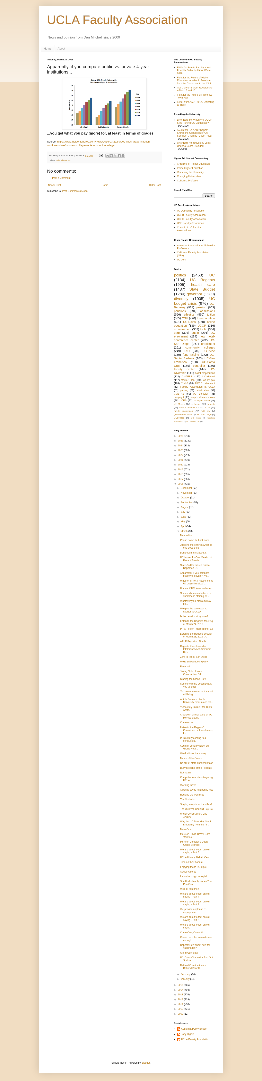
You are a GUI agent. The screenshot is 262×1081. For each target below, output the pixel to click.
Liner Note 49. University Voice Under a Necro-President (194, 144)
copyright (179, 397)
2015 (181, 985)
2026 (181, 436)
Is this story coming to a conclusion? (193, 739)
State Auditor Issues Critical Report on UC (195, 566)
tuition (211, 314)
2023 (181, 450)
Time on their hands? (191, 862)
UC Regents (202, 280)
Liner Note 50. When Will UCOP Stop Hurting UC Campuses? (194, 121)
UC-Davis (189, 322)
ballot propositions (205, 373)
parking (184, 390)
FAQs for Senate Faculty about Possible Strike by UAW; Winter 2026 (194, 70)
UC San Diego (204, 414)
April (183, 526)
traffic (203, 329)
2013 (181, 994)
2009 (181, 1013)
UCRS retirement (205, 383)
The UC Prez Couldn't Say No (196, 809)
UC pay (205, 411)
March (184, 531)
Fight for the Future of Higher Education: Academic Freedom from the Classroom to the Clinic (194, 80)
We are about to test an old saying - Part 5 (195, 851)
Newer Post (54, 185)
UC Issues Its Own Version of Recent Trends (196, 559)
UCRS (183, 400)
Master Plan (188, 380)
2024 (181, 445)
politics (180, 275)
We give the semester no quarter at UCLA (193, 610)
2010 (181, 1008)
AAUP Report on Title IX (193, 641)
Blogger (145, 1062)
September (187, 502)
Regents (211, 404)
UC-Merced (208, 376)
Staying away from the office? (196, 804)
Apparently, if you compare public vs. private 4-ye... (194, 574)
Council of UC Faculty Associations (189, 229)
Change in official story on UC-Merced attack (196, 716)
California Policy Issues (194, 1028)
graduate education (183, 414)
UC (212, 275)
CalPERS (187, 376)
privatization (202, 390)
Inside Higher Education (190, 168)
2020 (181, 464)
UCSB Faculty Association (191, 215)
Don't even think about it (193, 552)
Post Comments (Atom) (75, 191)
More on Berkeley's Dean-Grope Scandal (194, 843)
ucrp (177, 332)
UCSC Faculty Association (191, 219)
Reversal (185, 666)
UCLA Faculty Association (117, 20)
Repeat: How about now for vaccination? (195, 946)
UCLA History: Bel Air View (194, 857)
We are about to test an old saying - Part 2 (195, 918)
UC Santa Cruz (193, 421)
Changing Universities (189, 176)
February (186, 974)
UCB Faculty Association (190, 223)
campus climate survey (202, 397)
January (185, 979)
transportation (206, 318)
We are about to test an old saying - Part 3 (195, 903)
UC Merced (179, 404)
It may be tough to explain (194, 876)
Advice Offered (188, 871)
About (61, 48)
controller (199, 365)
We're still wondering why (194, 661)
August (185, 507)
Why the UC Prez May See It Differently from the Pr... (195, 823)
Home (47, 48)
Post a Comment (61, 178)
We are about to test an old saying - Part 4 (195, 895)
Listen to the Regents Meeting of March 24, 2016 (196, 622)
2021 (181, 459)
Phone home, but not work (194, 540)
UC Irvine (196, 418)
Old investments (189, 952)
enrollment (208, 343)
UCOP (202, 325)
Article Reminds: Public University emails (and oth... (196, 701)
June (184, 516)
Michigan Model (202, 400)
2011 (181, 1004)
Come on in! (186, 722)
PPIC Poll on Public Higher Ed (196, 628)
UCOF (207, 407)
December (187, 488)
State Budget (202, 289)
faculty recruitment (183, 411)
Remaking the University (190, 172)
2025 (181, 440)
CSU (185, 318)
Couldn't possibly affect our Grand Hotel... (194, 747)
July (183, 512)
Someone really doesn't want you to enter (196, 685)
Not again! (185, 772)
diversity (181, 299)
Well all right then (189, 888)
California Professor (188, 180)
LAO (187, 351)
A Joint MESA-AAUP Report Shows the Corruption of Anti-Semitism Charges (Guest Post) (194, 133)
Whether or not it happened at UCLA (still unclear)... (196, 582)
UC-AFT (181, 259)
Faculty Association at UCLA (197, 386)
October (185, 497)
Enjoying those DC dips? (193, 867)
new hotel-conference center (194, 338)
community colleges (200, 347)
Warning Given (188, 785)
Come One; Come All (191, 932)
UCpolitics (179, 418)
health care (203, 284)
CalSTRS (179, 393)
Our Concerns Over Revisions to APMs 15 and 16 (194, 89)
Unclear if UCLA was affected (196, 588)
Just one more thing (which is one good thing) (196, 546)
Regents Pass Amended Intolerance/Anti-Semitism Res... (195, 649)
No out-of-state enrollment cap (196, 763)
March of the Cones (191, 758)
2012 (181, 999)
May (183, 521)
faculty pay (209, 380)
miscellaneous (63, 160)
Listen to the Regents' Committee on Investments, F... (196, 730)
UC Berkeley (200, 393)
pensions (180, 311)
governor (194, 294)
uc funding (196, 404)
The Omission (187, 799)
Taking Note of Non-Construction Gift (191, 673)
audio (195, 332)
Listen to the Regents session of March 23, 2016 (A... (196, 635)
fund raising (191, 354)
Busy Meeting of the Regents (196, 767)
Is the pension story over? (194, 616)
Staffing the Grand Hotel (193, 679)
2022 (181, 455)
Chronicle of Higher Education (193, 163)
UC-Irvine (208, 351)
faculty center (184, 369)
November (187, 492)
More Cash (186, 829)
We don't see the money (193, 753)
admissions (207, 311)
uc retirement (182, 329)
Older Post (155, 185)
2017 (181, 479)
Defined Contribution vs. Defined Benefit (193, 967)
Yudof (184, 383)
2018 (181, 474)
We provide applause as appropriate (193, 910)
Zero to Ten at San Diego (193, 656)
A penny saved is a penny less (196, 789)
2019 (181, 469)
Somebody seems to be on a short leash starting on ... (195, 595)
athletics (189, 314)
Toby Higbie (187, 1034)
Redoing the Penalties (192, 794)
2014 (181, 989)
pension (201, 307)
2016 (181, 483)
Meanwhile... (187, 535)
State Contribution (188, 407)
